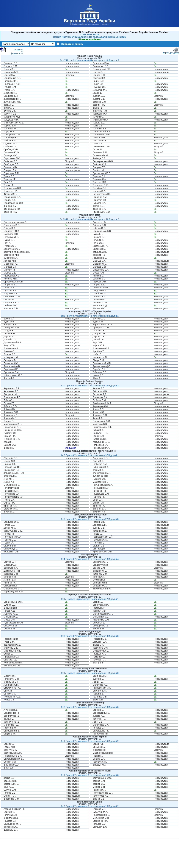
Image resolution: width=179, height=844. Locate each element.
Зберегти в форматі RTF (11, 50)
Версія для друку (171, 52)
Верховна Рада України (89, 20)
